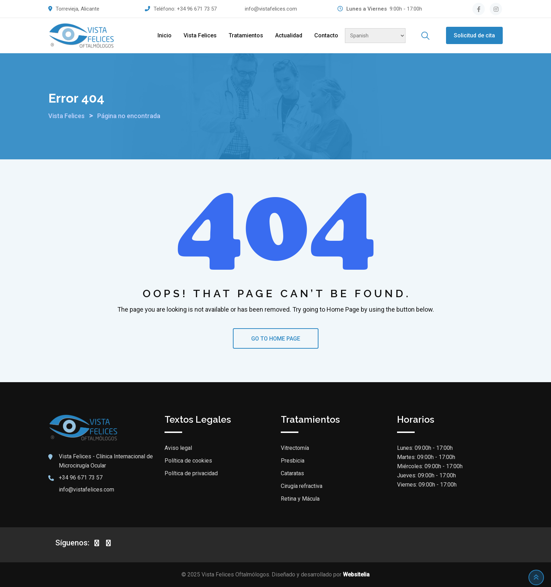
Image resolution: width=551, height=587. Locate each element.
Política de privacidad (191, 473)
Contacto (326, 35)
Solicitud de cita (474, 35)
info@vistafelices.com (271, 9)
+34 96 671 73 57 (197, 9)
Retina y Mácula (300, 498)
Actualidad (288, 35)
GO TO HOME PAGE (275, 338)
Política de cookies (188, 460)
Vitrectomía (295, 448)
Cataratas (292, 473)
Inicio (164, 35)
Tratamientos (246, 35)
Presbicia (292, 460)
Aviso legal (178, 448)
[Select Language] (375, 35)
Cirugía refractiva (301, 486)
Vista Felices (200, 35)
